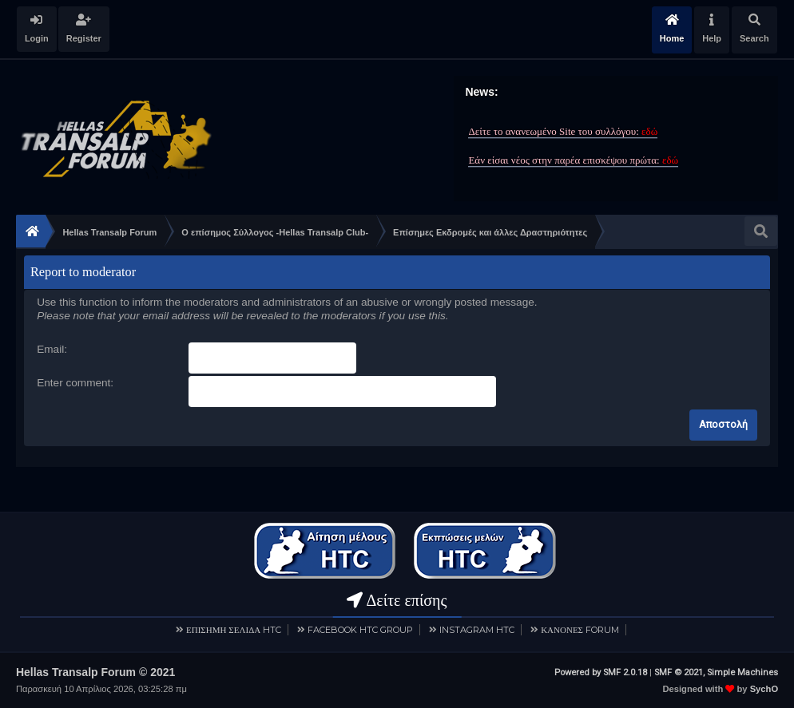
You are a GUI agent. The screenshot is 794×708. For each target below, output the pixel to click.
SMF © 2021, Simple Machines (716, 671)
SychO (764, 688)
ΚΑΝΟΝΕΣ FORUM (580, 629)
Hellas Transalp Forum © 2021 (95, 671)
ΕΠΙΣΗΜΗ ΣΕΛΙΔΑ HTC (233, 629)
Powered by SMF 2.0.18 (600, 671)
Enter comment (73, 383)
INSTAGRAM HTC (476, 629)
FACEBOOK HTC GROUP (360, 629)
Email (50, 349)
